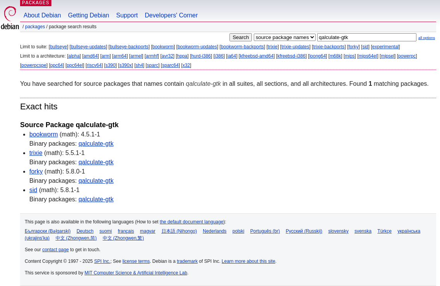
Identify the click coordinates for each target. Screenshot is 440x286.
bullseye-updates (88, 46)
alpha (74, 56)
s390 (110, 65)
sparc (152, 65)
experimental (385, 46)
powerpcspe (33, 65)
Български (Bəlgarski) (48, 231)
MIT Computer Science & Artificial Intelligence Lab (136, 273)
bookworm (162, 46)
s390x (125, 65)
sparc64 (170, 65)
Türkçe (384, 231)
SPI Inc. (102, 261)
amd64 (90, 56)
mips (350, 56)
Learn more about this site (248, 261)
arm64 (120, 56)
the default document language (192, 222)
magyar (147, 231)
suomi (106, 231)
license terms (136, 261)
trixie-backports (329, 46)
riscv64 (94, 65)
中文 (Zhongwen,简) (76, 238)
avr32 (167, 56)
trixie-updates (295, 46)
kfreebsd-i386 (291, 56)
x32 (186, 65)
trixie (272, 46)
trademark (187, 261)
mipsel (387, 56)
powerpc (407, 56)
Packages (35, 26)
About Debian (42, 15)
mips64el (367, 56)
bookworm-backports (242, 46)
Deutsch (84, 231)
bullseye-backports (129, 46)
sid (365, 46)
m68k (335, 56)
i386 (219, 56)
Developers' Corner (171, 15)
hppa (182, 56)
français (126, 231)
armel (136, 56)
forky (353, 46)
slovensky (338, 231)
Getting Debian (88, 15)
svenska (363, 231)
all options (426, 38)
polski (239, 231)
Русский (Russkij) (304, 231)
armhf (152, 56)
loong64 (317, 56)
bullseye (58, 46)
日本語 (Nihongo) (179, 231)
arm (106, 56)
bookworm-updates (197, 46)
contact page (55, 249)
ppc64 (56, 65)
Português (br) (265, 231)
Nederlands (214, 231)
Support (127, 15)
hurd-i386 (201, 56)
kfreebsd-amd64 (257, 56)
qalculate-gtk (96, 143)
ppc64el (75, 65)
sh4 (139, 65)
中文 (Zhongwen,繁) (123, 238)
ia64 (231, 56)
